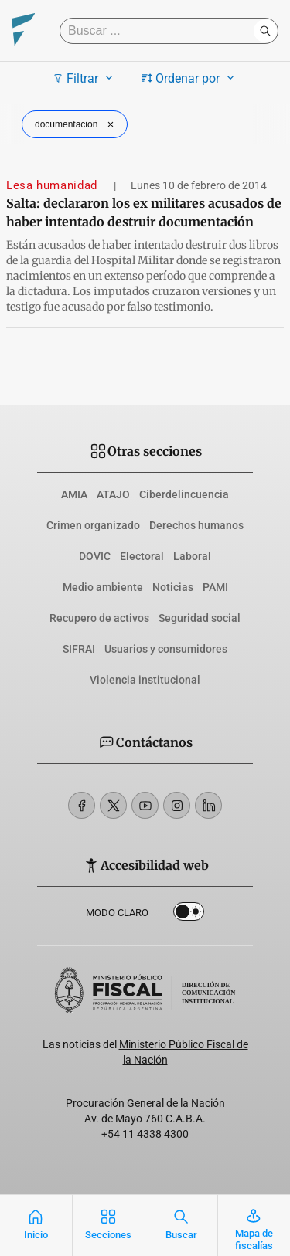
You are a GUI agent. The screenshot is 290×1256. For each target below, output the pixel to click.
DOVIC (95, 556)
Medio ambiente (103, 587)
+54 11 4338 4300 (145, 1134)
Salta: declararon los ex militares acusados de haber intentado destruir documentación (143, 212)
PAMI (215, 587)
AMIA (74, 494)
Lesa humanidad (53, 185)
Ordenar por (190, 78)
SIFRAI (79, 649)
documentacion (76, 124)
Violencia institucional (145, 680)
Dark (188, 914)
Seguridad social (200, 618)
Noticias (172, 587)
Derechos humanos (196, 525)
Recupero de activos (99, 618)
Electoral (142, 556)
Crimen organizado (93, 525)
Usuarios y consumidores (165, 649)
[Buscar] (160, 31)
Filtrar (85, 78)
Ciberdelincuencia (184, 494)
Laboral (192, 556)
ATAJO (113, 494)
